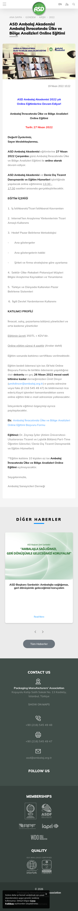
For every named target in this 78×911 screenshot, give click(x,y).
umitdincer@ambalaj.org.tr (26, 383)
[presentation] (35, 632)
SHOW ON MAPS (39, 704)
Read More (39, 616)
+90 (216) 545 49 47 (39, 741)
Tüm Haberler (39, 644)
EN (60, 4)
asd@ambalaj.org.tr (39, 757)
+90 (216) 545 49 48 (39, 725)
